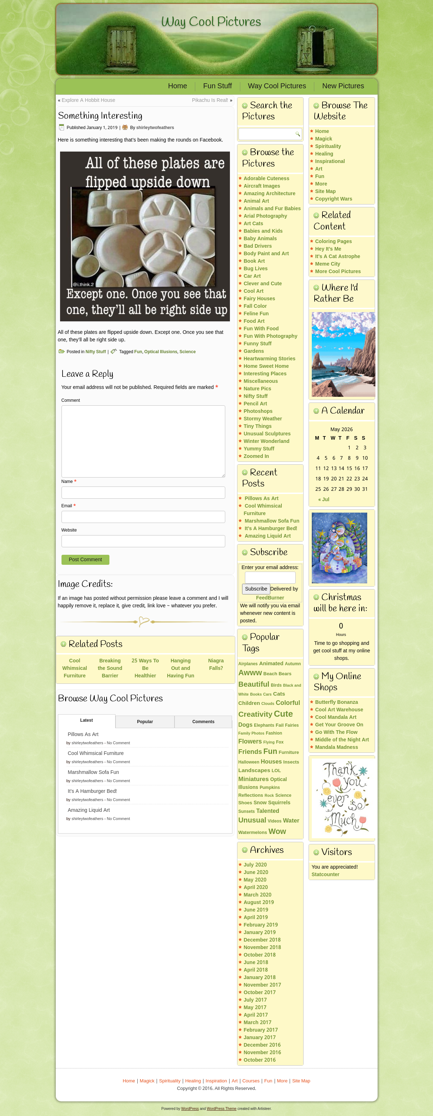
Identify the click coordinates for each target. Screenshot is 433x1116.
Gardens (254, 351)
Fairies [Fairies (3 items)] (292, 725)
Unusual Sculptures (267, 434)
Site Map (325, 191)
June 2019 (256, 910)
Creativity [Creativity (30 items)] (255, 714)
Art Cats (254, 223)
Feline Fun (256, 314)
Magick (323, 139)
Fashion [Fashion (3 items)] (274, 733)
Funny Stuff (258, 344)
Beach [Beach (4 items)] (270, 674)
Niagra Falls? (216, 665)
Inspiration (216, 1081)
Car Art (252, 276)
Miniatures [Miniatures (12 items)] (253, 779)
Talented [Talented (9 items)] (267, 811)
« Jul (323, 500)
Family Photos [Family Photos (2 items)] (251, 733)
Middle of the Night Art (342, 740)
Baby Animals (260, 238)
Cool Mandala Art (335, 717)
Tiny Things (258, 426)
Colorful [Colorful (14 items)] (288, 703)
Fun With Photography (270, 336)
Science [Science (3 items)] (283, 795)
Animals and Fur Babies (272, 208)
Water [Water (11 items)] (291, 821)
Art (319, 169)
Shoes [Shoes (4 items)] (245, 803)
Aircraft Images (262, 186)
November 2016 (262, 1052)
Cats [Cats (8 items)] (279, 694)
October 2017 (260, 992)
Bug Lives (256, 269)
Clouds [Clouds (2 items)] (267, 704)
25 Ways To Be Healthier (145, 668)
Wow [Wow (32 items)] (277, 831)
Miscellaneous (261, 381)
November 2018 (262, 947)
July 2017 (255, 1000)
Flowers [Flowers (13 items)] (250, 741)
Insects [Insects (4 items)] (291, 762)
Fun (138, 352)
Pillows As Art (83, 734)
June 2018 (256, 962)
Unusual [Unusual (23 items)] (252, 821)
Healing (324, 154)
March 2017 (257, 1022)
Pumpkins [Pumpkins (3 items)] (270, 787)
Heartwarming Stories (270, 359)
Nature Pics (257, 389)
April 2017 (256, 1015)
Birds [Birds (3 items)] (276, 685)
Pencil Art (255, 404)
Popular (145, 722)
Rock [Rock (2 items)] (269, 795)
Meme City (327, 264)
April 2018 (256, 970)
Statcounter (326, 874)
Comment (70, 400)
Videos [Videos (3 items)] (275, 821)
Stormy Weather (263, 419)
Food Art (254, 321)
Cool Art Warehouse (339, 710)
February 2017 (261, 1030)
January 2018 (260, 977)
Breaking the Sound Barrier (110, 668)
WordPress (190, 1109)
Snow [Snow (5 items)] (260, 803)
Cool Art (254, 291)
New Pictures (343, 86)
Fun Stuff (217, 86)
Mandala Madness (336, 747)
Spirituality (328, 146)
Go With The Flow (336, 732)
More (321, 184)
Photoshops (258, 411)
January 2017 (260, 1037)
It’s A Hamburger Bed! (92, 791)
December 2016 (262, 1045)
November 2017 (262, 985)
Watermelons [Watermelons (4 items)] (252, 833)
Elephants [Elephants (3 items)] (264, 725)
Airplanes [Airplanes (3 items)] (248, 664)
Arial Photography (265, 216)
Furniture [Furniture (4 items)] (289, 753)
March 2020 (257, 895)
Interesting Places (265, 374)
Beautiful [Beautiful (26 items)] (254, 684)
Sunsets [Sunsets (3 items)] (246, 811)
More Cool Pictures (338, 271)
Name (69, 481)
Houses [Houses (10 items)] (271, 762)
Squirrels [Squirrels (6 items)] (279, 803)
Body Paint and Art (266, 254)
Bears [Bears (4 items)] (285, 674)
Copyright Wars (334, 199)
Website (69, 530)
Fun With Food (261, 329)
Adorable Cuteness (267, 178)
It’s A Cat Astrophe (337, 256)
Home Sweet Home (266, 366)
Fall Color (255, 306)
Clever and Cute (263, 284)
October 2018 (260, 955)
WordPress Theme (221, 1109)
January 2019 (260, 932)
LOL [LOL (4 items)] (276, 771)
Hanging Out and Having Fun (180, 668)
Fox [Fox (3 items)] (280, 742)
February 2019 (261, 925)
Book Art (254, 261)
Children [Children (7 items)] (249, 703)
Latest (86, 720)
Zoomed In (256, 456)
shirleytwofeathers (155, 128)
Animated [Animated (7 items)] (271, 663)
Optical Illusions (160, 352)
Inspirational (330, 161)
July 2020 (255, 865)
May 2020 (255, 880)
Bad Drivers (258, 246)
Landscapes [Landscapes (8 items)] (254, 770)
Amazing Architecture (270, 193)
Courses (251, 1081)
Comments (203, 722)
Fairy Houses (259, 299)
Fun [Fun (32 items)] (270, 751)
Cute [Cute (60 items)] (283, 714)
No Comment (118, 743)
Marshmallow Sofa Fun (93, 772)
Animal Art (256, 201)
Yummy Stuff (259, 449)
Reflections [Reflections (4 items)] (250, 796)
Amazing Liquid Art (89, 810)
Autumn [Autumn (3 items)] (293, 664)
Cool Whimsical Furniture (74, 668)
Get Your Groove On (339, 725)
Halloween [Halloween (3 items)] (249, 762)
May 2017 (255, 1007)
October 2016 (260, 1060)
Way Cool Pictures (211, 22)
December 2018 (262, 940)
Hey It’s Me (328, 249)
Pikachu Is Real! (210, 100)
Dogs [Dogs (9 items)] (245, 725)
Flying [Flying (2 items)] (269, 742)
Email (68, 506)
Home (177, 86)
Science (187, 352)
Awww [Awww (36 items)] (250, 673)
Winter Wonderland (267, 441)
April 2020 (256, 887)
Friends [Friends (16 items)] (250, 752)
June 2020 (256, 872)
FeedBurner (270, 598)
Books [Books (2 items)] (256, 694)
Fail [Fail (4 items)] (280, 726)
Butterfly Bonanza (336, 702)
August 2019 (259, 902)
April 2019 (256, 917)
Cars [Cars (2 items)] (267, 694)
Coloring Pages (333, 241)
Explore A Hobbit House (88, 100)
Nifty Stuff (95, 352)
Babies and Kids (263, 231)
